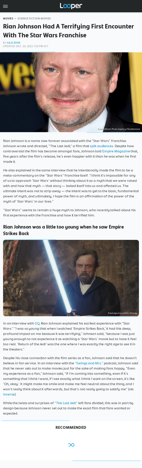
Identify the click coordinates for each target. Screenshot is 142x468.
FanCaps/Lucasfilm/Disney (122, 313)
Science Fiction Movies (34, 18)
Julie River (13, 42)
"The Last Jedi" (66, 403)
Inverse (9, 394)
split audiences (101, 146)
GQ (37, 323)
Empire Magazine (116, 151)
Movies (8, 18)
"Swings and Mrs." (89, 363)
